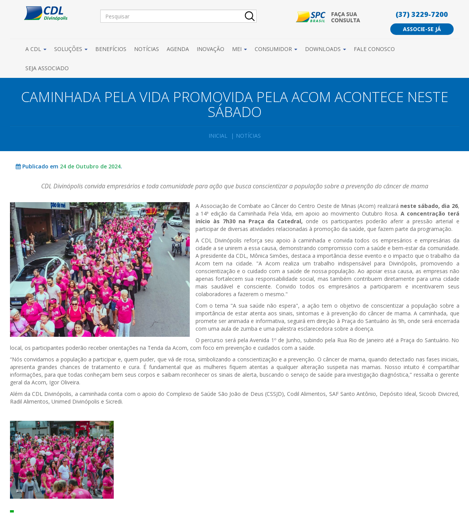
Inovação (210, 49)
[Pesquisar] (178, 16)
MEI (239, 49)
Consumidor (276, 49)
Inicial (218, 135)
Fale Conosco (374, 49)
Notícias (146, 49)
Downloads (325, 49)
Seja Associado (47, 68)
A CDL (35, 49)
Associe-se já (422, 29)
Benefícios (110, 49)
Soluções (71, 49)
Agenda (178, 49)
